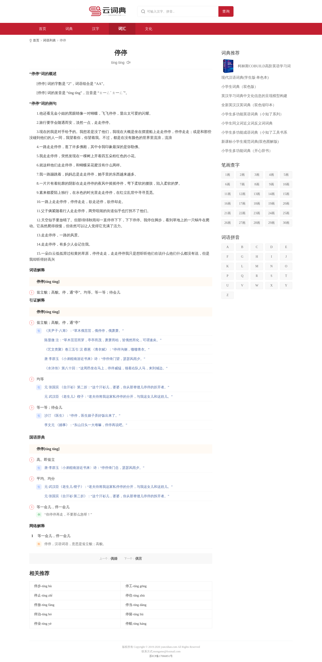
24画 (271, 213)
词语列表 (49, 40)
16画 (227, 203)
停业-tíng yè (42, 623)
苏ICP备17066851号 (161, 656)
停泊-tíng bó (43, 614)
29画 (271, 222)
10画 (286, 184)
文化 (148, 29)
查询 (226, 11)
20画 (286, 203)
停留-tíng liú (134, 614)
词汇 (122, 29)
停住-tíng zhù (135, 595)
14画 (271, 194)
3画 (257, 174)
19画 (271, 203)
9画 (271, 184)
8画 (257, 184)
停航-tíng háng (136, 623)
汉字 (95, 29)
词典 (69, 29)
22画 (242, 213)
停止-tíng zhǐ (43, 595)
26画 (227, 222)
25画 (286, 213)
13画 (257, 194)
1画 (227, 174)
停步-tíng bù (43, 586)
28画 (257, 222)
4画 (271, 174)
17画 (242, 203)
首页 (42, 29)
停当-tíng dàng (136, 605)
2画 (242, 174)
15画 (286, 194)
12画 (242, 194)
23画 (257, 213)
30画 (286, 222)
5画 (286, 174)
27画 (242, 222)
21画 (227, 213)
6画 (227, 184)
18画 (257, 203)
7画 (242, 184)
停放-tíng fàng (44, 605)
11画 (227, 194)
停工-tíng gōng (136, 586)
